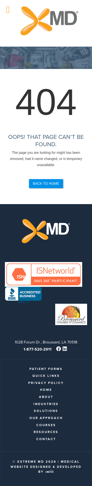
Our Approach (46, 418)
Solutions (46, 410)
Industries (46, 404)
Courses (46, 425)
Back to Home (46, 183)
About (46, 396)
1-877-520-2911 (38, 349)
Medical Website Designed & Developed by (46, 466)
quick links (46, 375)
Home (46, 389)
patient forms (46, 369)
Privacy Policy (46, 383)
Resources (46, 432)
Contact (46, 439)
